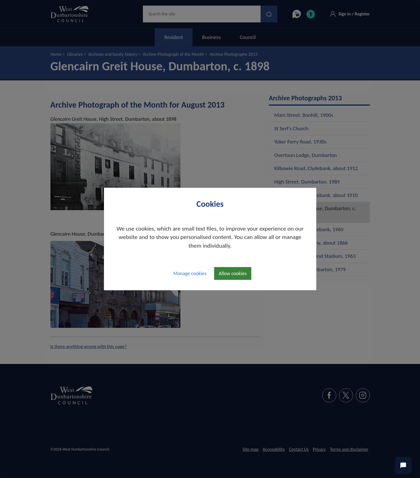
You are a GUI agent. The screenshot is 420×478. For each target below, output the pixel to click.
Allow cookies (233, 273)
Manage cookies (189, 273)
